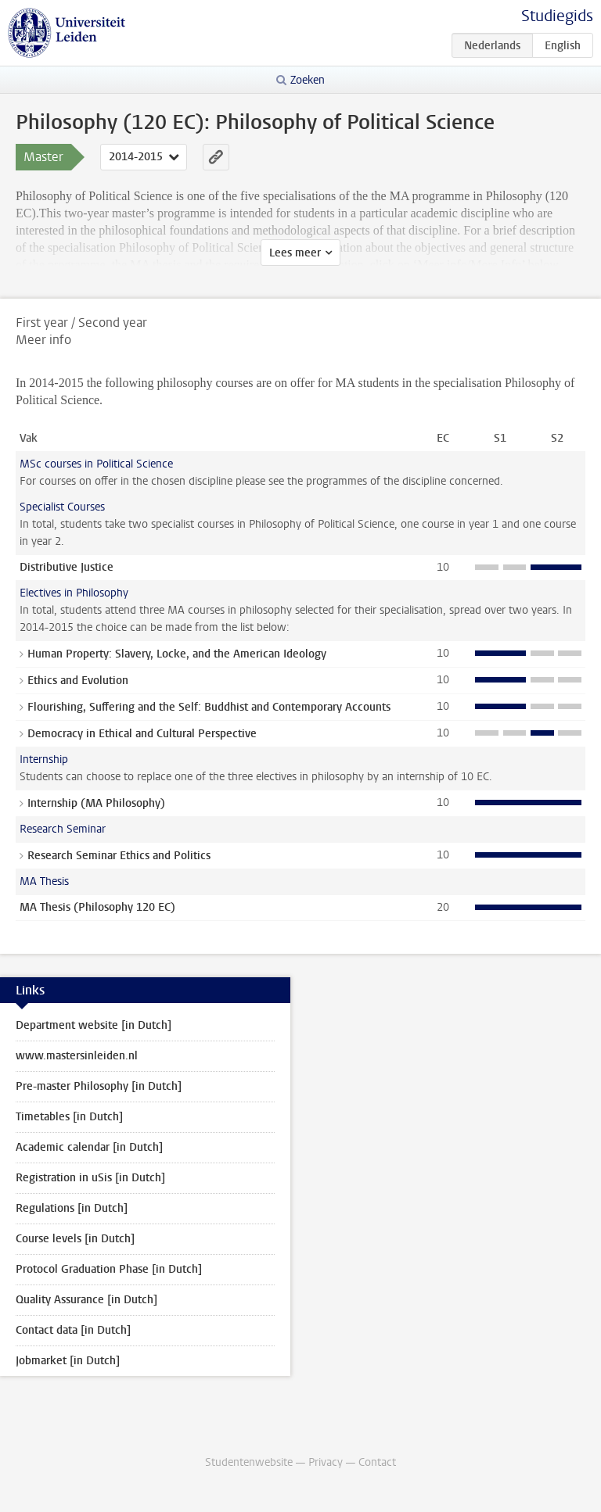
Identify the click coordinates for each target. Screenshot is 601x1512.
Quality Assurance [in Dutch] (86, 1299)
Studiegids (557, 16)
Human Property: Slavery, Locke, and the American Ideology (176, 654)
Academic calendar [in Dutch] (89, 1147)
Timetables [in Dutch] (69, 1116)
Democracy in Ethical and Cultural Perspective (142, 733)
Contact (377, 1462)
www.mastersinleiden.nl (77, 1055)
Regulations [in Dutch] (72, 1208)
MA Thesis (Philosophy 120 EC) (97, 907)
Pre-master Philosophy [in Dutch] (99, 1086)
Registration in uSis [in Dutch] (90, 1177)
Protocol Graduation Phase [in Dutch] (109, 1269)
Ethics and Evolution (77, 680)
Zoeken (307, 80)
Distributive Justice (66, 567)
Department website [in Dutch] (93, 1025)
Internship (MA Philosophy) (96, 803)
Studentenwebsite (249, 1462)
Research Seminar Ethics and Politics (119, 855)
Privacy (325, 1462)
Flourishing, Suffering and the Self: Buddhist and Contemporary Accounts (208, 707)
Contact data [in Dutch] (73, 1330)
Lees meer (295, 252)
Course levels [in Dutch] (75, 1238)
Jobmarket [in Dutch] (68, 1360)
